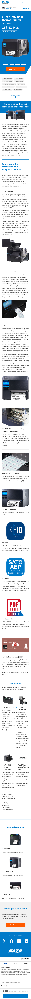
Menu (25, 8)
